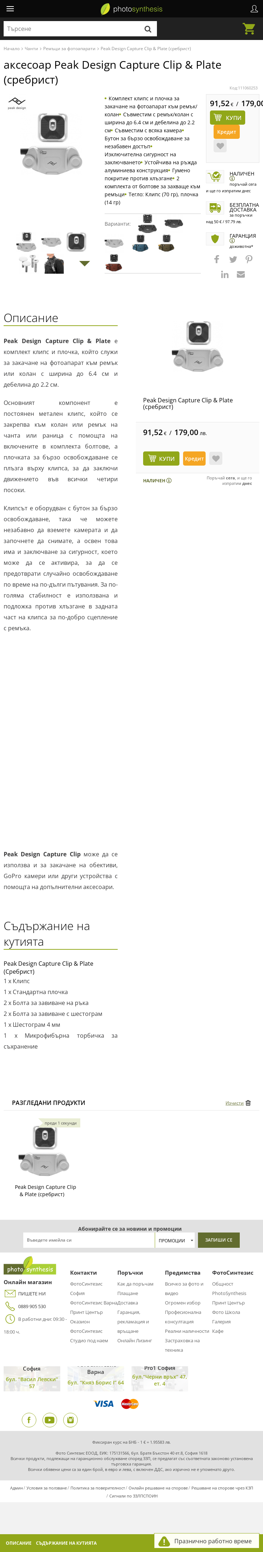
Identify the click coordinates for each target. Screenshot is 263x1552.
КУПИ (167, 458)
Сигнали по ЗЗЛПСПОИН (133, 1496)
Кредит (226, 131)
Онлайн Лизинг (134, 1340)
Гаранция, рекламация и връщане (133, 1321)
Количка (251, 24)
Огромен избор (183, 1302)
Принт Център (86, 1312)
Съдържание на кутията (66, 1543)
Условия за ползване (47, 1488)
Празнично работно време (213, 1541)
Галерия (221, 1321)
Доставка (127, 1302)
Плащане (127, 1293)
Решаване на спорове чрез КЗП (222, 1488)
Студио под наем (89, 1340)
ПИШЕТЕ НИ (25, 1293)
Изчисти (235, 1103)
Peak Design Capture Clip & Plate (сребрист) (188, 403)
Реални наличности (187, 1331)
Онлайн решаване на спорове (158, 1488)
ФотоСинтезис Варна (93, 1302)
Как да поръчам (135, 1283)
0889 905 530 (25, 1306)
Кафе (217, 1331)
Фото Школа (226, 1312)
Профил (254, 8)
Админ (16, 1488)
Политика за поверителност (97, 1488)
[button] (218, 262)
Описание (19, 1543)
